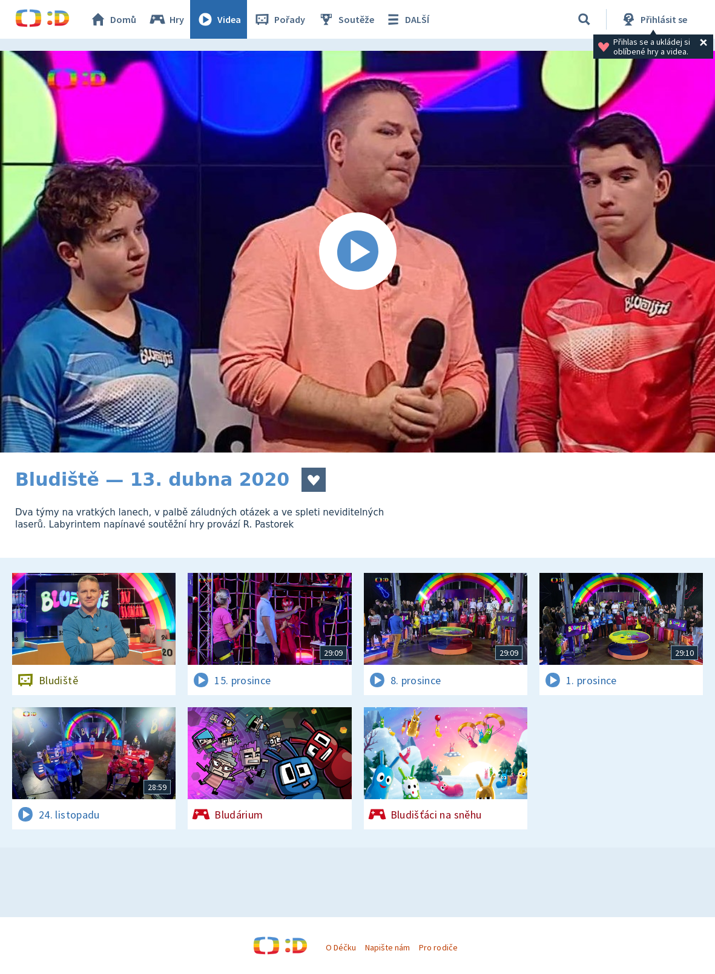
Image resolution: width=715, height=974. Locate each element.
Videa (218, 19)
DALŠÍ (406, 19)
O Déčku (341, 947)
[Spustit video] (357, 252)
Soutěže (345, 19)
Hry (166, 19)
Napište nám (387, 947)
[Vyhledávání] (584, 19)
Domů (112, 19)
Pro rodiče (438, 947)
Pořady (279, 19)
